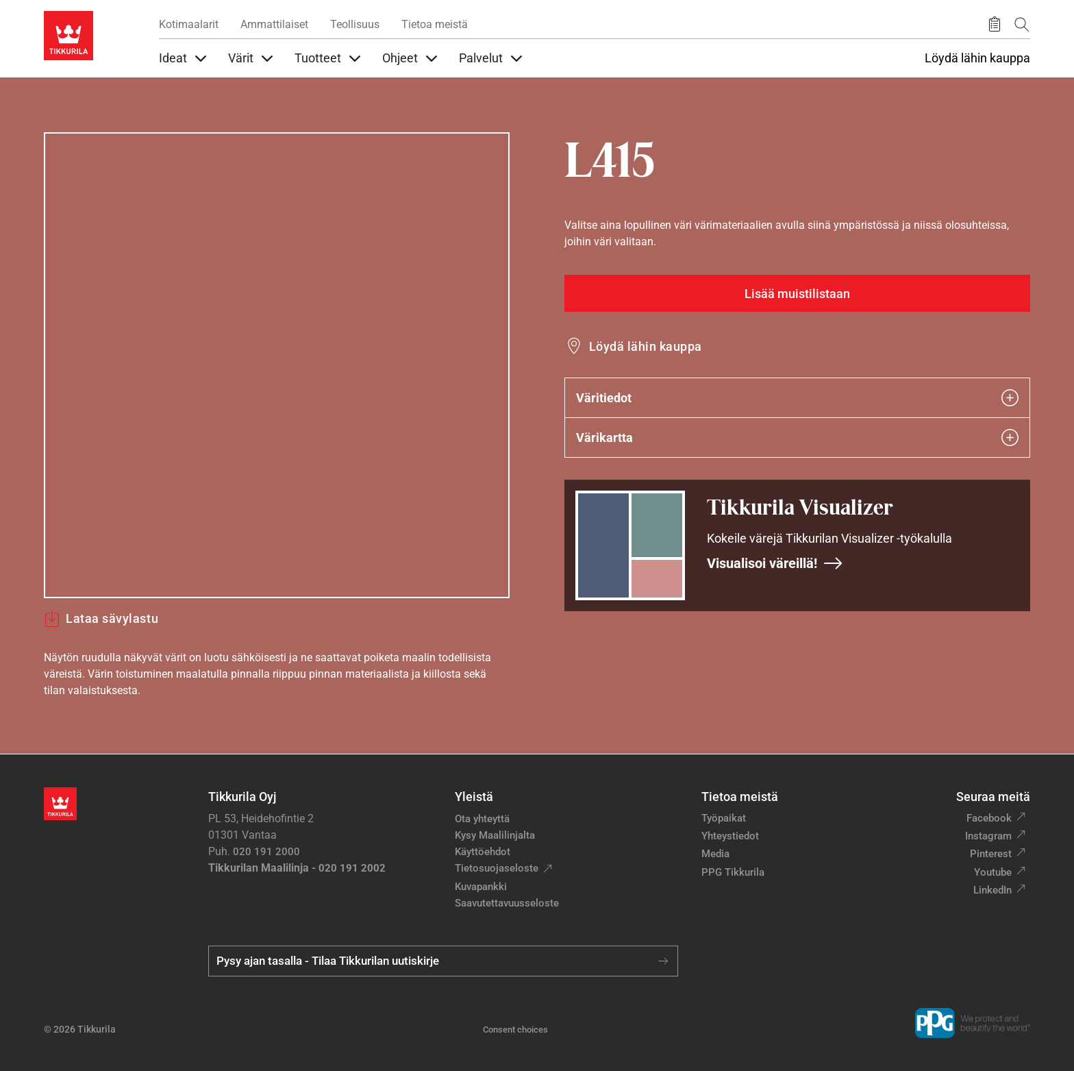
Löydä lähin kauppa (977, 58)
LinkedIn (992, 890)
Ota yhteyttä (482, 819)
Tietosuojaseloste (496, 868)
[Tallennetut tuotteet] (994, 24)
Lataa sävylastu (101, 619)
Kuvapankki (481, 887)
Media (715, 854)
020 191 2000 (266, 852)
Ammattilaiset (274, 24)
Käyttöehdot (482, 852)
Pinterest (991, 854)
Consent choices (515, 1029)
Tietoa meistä (434, 24)
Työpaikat (723, 818)
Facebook (989, 818)
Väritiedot (797, 397)
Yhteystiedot (730, 836)
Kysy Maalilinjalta (495, 835)
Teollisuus (354, 24)
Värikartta (797, 437)
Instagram (988, 836)
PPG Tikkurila (732, 872)
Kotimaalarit (188, 24)
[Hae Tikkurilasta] (1022, 24)
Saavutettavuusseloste (507, 903)
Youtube (993, 872)
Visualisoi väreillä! (775, 563)
